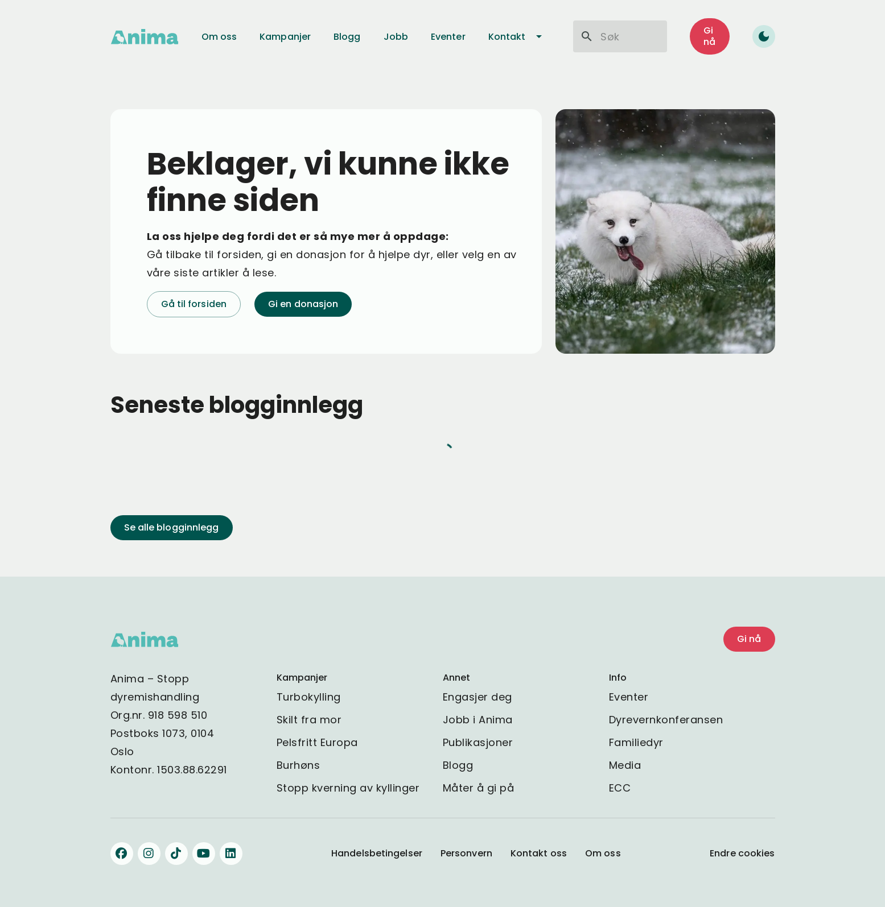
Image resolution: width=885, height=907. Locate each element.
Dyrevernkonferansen (666, 720)
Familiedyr (636, 742)
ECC (620, 788)
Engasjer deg (477, 697)
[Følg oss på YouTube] (203, 853)
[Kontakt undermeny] (539, 36)
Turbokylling (309, 697)
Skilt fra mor (309, 720)
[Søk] (586, 36)
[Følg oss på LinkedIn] (231, 853)
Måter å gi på (478, 788)
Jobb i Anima (478, 720)
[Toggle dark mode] (763, 36)
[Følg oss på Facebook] (121, 853)
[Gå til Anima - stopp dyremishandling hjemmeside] (144, 36)
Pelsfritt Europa (317, 742)
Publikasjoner (478, 742)
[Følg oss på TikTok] (176, 853)
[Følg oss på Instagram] (149, 853)
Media (625, 765)
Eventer (629, 697)
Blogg (458, 765)
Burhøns (298, 765)
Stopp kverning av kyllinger (348, 788)
